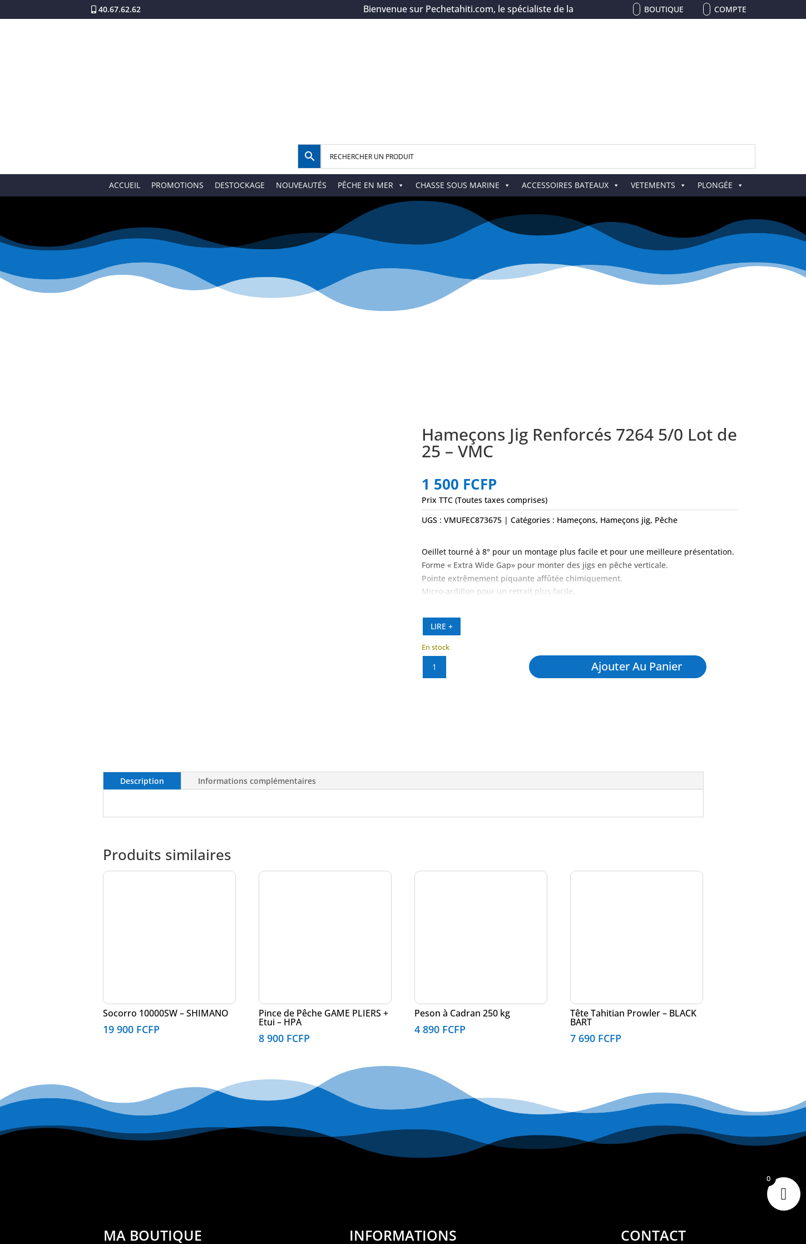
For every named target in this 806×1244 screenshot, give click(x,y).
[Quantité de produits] (434, 667)
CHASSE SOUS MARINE (463, 185)
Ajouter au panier (636, 666)
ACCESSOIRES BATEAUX (571, 185)
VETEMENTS (658, 185)
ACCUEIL (124, 185)
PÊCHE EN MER (371, 185)
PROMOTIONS (177, 185)
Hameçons (576, 520)
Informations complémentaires (257, 781)
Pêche (666, 520)
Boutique (664, 9)
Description (142, 781)
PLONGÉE (721, 185)
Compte (730, 9)
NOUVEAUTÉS (301, 185)
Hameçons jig (625, 520)
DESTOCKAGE (240, 185)
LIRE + (442, 626)
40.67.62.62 (119, 9)
